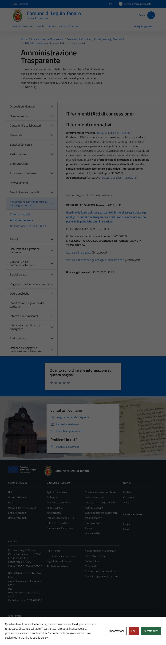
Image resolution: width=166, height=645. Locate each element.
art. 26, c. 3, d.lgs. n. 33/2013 (119, 177)
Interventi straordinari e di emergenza (25, 327)
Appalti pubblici (55, 507)
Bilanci (14, 239)
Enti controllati (19, 163)
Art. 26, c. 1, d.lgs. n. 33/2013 (113, 133)
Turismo (89, 528)
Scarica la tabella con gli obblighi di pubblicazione (95, 260)
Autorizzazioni (54, 513)
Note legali (90, 566)
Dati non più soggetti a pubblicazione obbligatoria (25, 349)
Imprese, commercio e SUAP (100, 502)
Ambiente (52, 497)
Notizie (127, 492)
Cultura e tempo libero (58, 523)
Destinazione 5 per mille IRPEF (28, 226)
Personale (16, 135)
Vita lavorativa (92, 533)
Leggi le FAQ (53, 551)
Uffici (10, 492)
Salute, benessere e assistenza (101, 513)
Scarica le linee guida (78, 252)
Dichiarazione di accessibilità (100, 571)
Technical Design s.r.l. (30, 636)
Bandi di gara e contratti (24, 192)
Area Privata (14, 616)
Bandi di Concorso (21, 144)
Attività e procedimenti (23, 173)
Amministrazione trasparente (100, 551)
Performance (18, 154)
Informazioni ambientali (24, 316)
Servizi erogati (18, 274)
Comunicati (129, 497)
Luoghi (126, 524)
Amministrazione (23, 26)
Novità (40, 26)
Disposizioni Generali (22, 106)
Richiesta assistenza (57, 566)
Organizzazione (19, 116)
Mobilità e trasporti (95, 507)
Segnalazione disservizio (59, 561)
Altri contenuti (18, 338)
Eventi (126, 529)
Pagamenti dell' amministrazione (30, 284)
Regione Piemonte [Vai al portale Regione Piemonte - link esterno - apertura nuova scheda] (19, 3)
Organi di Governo (17, 497)
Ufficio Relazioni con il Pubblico (24, 573)
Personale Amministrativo (22, 507)
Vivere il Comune (69, 26)
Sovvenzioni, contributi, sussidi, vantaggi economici (29, 203)
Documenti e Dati (17, 518)
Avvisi (126, 502)
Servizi (52, 26)
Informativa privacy (95, 556)
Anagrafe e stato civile (58, 502)
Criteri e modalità (20, 214)
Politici (11, 502)
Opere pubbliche (19, 293)
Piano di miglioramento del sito (101, 576)
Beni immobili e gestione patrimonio (25, 251)
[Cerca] (151, 15)
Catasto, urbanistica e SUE (61, 518)
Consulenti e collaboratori (25, 125)
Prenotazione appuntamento (62, 556)
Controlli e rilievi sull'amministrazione (22, 263)
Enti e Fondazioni (17, 513)
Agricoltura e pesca (57, 492)
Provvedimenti (19, 183)
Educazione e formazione (60, 528)
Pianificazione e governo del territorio (27, 305)
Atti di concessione (21, 220)
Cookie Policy (92, 561)
